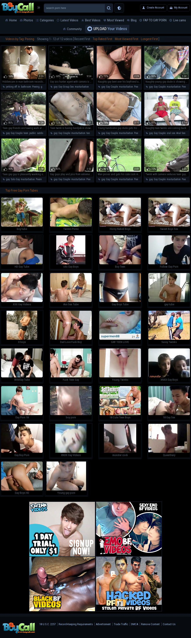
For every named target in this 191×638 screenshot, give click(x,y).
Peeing (36, 86)
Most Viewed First (126, 39)
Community (74, 29)
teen (26, 133)
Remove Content (150, 624)
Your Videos (110, 29)
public (32, 133)
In (19, 86)
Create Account (155, 7)
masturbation (82, 86)
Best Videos (92, 20)
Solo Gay (15, 179)
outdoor (41, 133)
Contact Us (169, 624)
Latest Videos (69, 20)
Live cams (179, 20)
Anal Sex (180, 133)
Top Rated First (102, 39)
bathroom (26, 86)
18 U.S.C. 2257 (47, 624)
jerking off (11, 86)
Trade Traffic (121, 624)
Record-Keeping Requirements (76, 624)
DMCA (134, 624)
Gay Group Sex (66, 86)
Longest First (149, 39)
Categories (47, 20)
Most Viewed (115, 20)
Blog (134, 20)
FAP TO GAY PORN (154, 20)
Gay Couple (112, 86)
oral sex (171, 133)
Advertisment (103, 624)
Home (13, 20)
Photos (28, 20)
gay (55, 86)
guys (43, 86)
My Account (180, 7)
